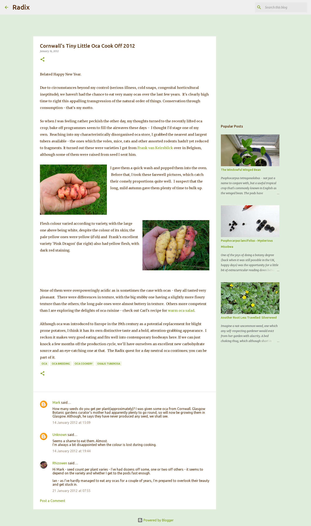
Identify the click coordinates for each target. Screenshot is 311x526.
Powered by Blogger (156, 520)
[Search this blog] (285, 7)
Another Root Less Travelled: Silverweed (249, 317)
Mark (56, 402)
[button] (42, 60)
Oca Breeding (61, 363)
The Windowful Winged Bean (241, 169)
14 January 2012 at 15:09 (71, 422)
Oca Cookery (83, 363)
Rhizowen (59, 463)
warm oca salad (181, 310)
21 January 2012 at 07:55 (71, 491)
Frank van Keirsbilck (155, 148)
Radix (21, 7)
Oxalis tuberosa (108, 363)
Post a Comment (52, 501)
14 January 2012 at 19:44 (71, 451)
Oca (44, 363)
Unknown (59, 435)
